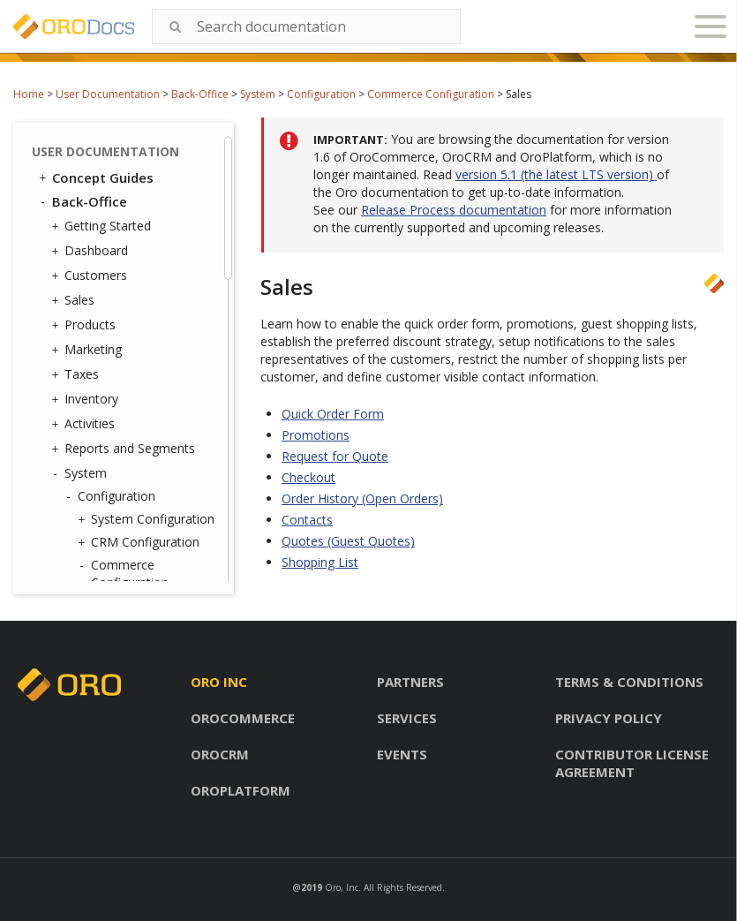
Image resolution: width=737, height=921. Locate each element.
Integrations (108, 433)
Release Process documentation (453, 209)
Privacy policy (608, 718)
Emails (92, 410)
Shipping (128, 236)
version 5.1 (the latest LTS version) (556, 174)
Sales (119, 144)
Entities (94, 570)
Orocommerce (243, 718)
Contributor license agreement (632, 763)
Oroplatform (240, 790)
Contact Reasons (127, 363)
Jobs (90, 478)
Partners (410, 682)
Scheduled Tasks (125, 524)
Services (407, 718)
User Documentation (108, 94)
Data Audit (108, 501)
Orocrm (220, 754)
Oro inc (219, 682)
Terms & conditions (629, 682)
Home (28, 94)
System (257, 94)
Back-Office (200, 94)
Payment (129, 190)
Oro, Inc (341, 887)
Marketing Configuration (125, 268)
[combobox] (306, 26)
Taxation (129, 167)
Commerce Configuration (430, 94)
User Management (126, 341)
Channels (104, 455)
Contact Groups (123, 386)
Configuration (321, 94)
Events (402, 754)
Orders (123, 213)
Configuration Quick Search (147, 308)
